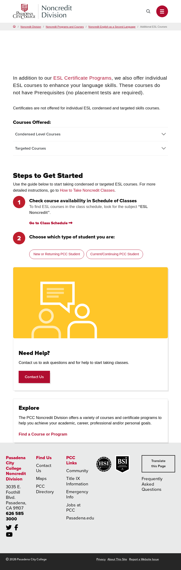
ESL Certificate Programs (82, 78)
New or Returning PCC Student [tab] (56, 254)
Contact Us (37, 377)
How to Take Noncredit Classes (87, 190)
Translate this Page (158, 463)
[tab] (90, 134)
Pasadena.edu (80, 518)
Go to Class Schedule (51, 223)
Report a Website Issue (144, 559)
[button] (162, 11)
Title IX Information (77, 481)
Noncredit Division (31, 26)
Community (77, 470)
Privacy (101, 559)
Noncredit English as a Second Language (112, 26)
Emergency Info (77, 494)
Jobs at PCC (73, 508)
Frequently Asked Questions (152, 483)
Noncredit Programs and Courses (65, 26)
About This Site (117, 559)
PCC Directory (45, 489)
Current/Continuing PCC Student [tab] (114, 254)
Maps (41, 478)
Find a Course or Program (43, 434)
